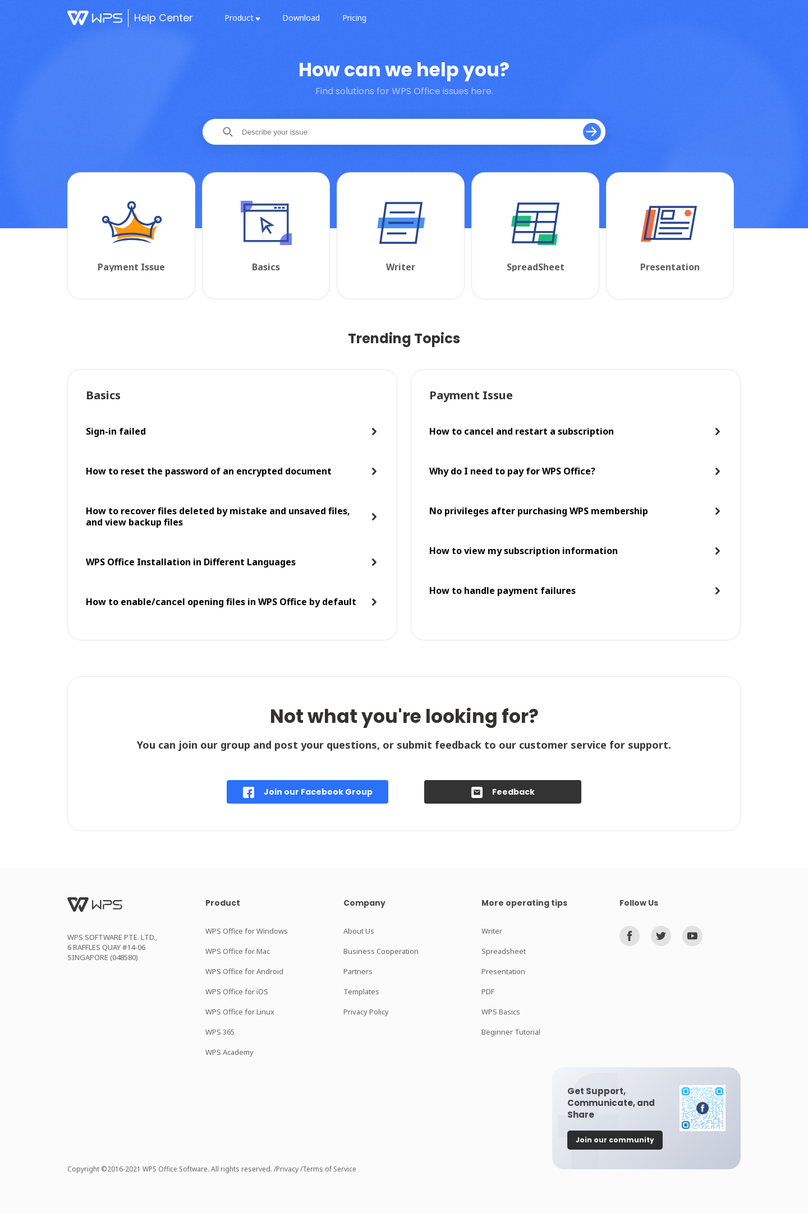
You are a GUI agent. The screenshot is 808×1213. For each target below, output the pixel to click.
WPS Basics (500, 1012)
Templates (361, 991)
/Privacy (287, 1169)
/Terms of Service (328, 1169)
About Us (358, 931)
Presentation (503, 971)
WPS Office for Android (244, 971)
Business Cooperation (381, 951)
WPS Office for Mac (237, 951)
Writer (491, 931)
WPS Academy (229, 1052)
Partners (358, 971)
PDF (487, 991)
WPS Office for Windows (246, 931)
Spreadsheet (503, 951)
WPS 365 (220, 1032)
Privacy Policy (366, 1012)
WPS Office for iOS (236, 991)
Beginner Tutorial (510, 1032)
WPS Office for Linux (239, 1012)
